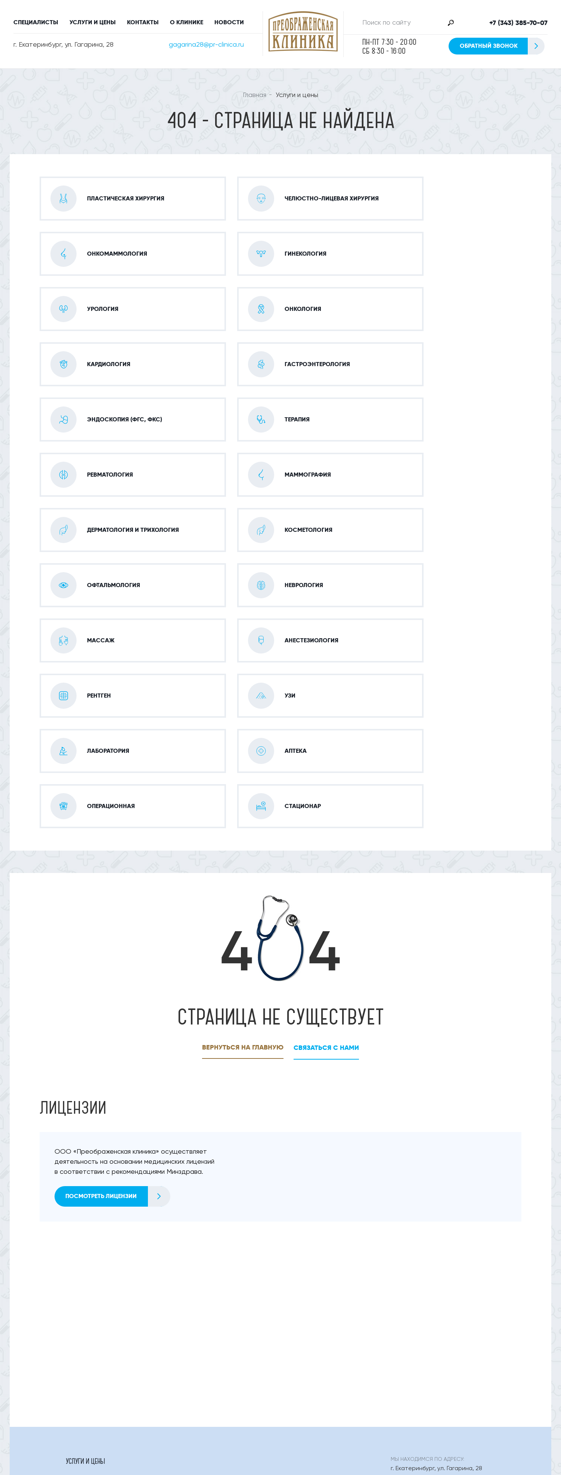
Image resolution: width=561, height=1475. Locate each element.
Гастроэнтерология (94, 1292)
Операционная (302, 1353)
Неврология (299, 1323)
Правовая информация (354, 1400)
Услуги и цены (92, 22)
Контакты (143, 22)
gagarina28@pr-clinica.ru (206, 44)
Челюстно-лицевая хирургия (106, 1277)
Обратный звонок (502, 46)
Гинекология (300, 1261)
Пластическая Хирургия (99, 1261)
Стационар (81, 1369)
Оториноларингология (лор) (214, 1323)
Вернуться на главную (242, 826)
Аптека (183, 1353)
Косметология (302, 1307)
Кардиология (300, 1277)
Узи (286, 1338)
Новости (229, 22)
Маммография (86, 1307)
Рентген (184, 1338)
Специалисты (35, 22)
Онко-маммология (201, 1261)
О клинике (186, 22)
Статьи (291, 1400)
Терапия (293, 1292)
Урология (188, 1277)
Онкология (190, 1369)
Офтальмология (89, 1323)
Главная (254, 95)
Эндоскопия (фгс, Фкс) (206, 1292)
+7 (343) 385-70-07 (518, 23)
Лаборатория (84, 1353)
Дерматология (194, 1307)
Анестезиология (89, 1338)
